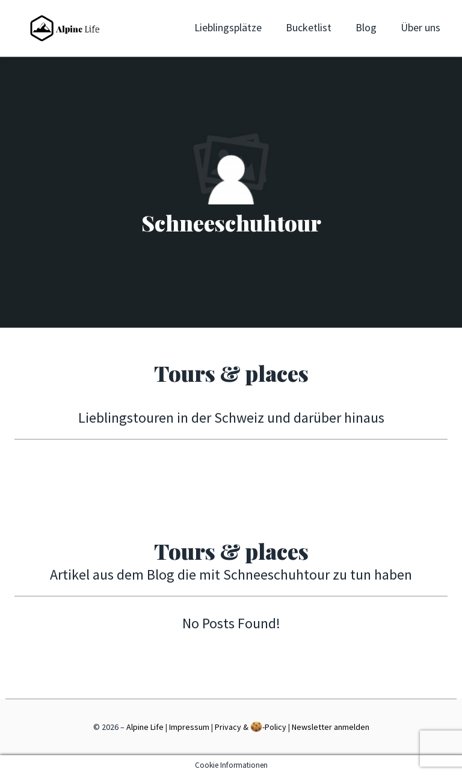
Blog (366, 27)
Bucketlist (308, 27)
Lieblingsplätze (228, 27)
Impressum (189, 726)
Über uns (420, 27)
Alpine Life (145, 726)
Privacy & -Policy (250, 726)
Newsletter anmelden (330, 726)
